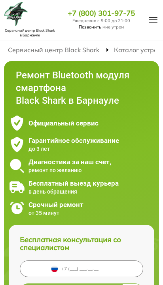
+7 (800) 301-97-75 (101, 13)
